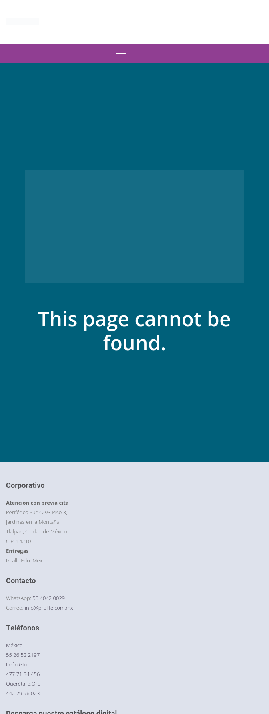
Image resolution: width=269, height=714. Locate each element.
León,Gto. (17, 664)
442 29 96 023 (23, 693)
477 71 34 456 (23, 674)
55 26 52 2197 (23, 654)
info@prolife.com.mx (49, 607)
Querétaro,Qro (23, 683)
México (14, 645)
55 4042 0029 (48, 598)
